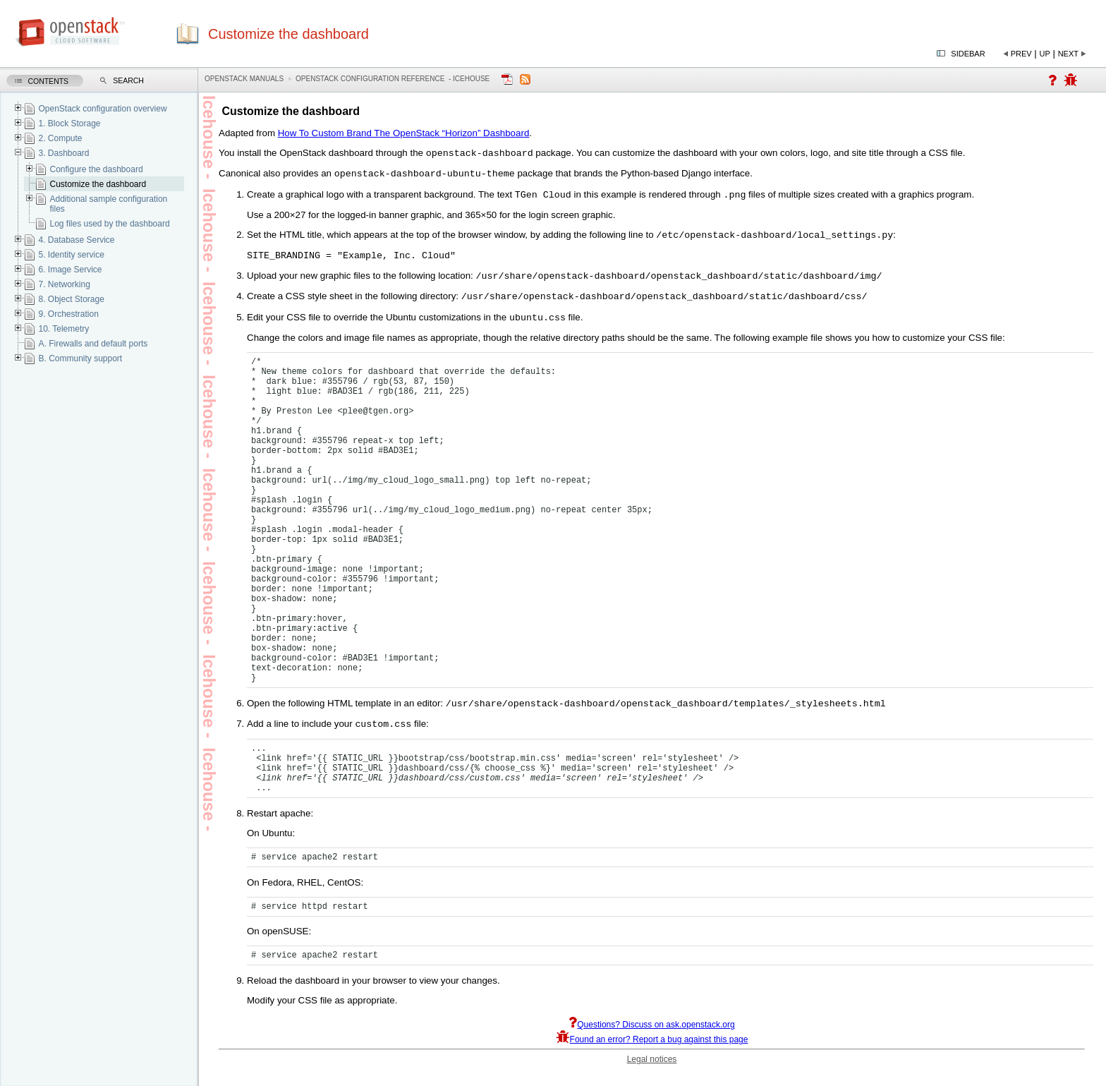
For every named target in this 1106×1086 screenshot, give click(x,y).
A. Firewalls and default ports (92, 344)
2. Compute (60, 138)
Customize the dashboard (97, 184)
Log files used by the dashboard (109, 224)
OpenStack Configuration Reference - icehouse (393, 79)
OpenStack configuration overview (102, 109)
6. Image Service (70, 269)
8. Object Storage (71, 299)
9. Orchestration (68, 314)
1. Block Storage (69, 123)
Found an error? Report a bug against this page (652, 1054)
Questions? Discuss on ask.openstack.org (651, 1039)
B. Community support (80, 358)
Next (1068, 53)
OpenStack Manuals (244, 79)
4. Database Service (76, 240)
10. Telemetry (63, 329)
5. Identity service (71, 255)
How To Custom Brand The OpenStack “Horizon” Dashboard (404, 133)
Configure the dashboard (95, 169)
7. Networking (64, 284)
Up (1045, 53)
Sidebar (968, 53)
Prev (1021, 53)
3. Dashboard (63, 153)
